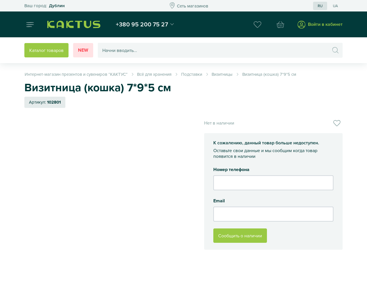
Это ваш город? (44, 6)
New (83, 50)
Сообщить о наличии (240, 235)
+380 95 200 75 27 (142, 24)
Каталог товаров (46, 50)
